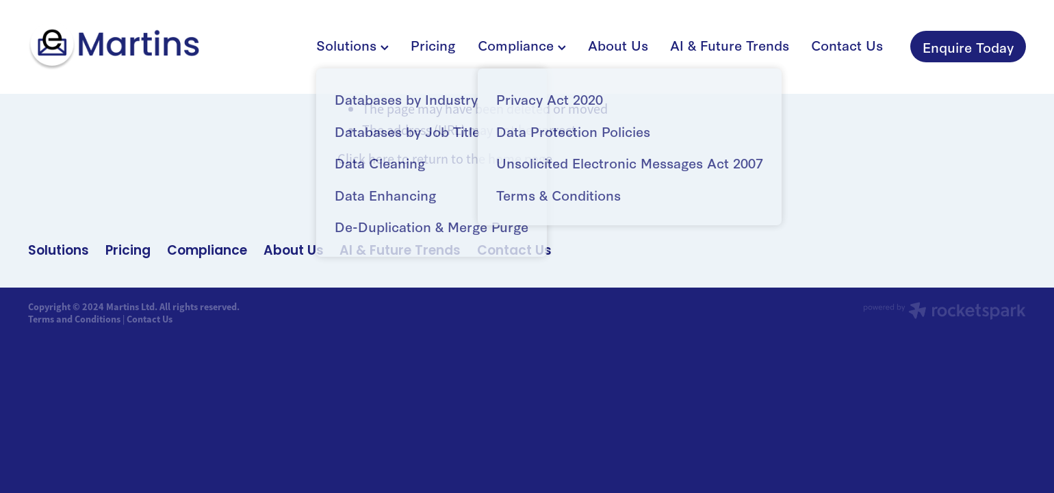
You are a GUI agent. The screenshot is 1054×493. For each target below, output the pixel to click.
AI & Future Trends (729, 44)
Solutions (352, 44)
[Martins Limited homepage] (127, 47)
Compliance (522, 44)
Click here (365, 159)
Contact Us (847, 44)
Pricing (433, 44)
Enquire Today (968, 46)
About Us (618, 44)
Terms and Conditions (74, 319)
